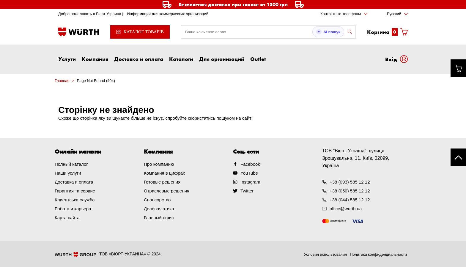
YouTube (249, 173)
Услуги (67, 59)
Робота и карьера (73, 208)
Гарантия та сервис (75, 190)
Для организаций (221, 59)
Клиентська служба (75, 199)
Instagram (250, 181)
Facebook (250, 164)
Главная (62, 80)
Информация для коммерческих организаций (167, 14)
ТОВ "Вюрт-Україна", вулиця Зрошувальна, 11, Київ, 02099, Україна (355, 158)
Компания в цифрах (164, 173)
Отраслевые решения (166, 190)
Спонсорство (157, 199)
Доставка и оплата (138, 59)
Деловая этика (159, 208)
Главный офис (159, 217)
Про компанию (159, 164)
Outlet (258, 59)
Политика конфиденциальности (378, 254)
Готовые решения (162, 181)
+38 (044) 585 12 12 (350, 199)
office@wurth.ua (346, 208)
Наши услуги (68, 173)
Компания (95, 59)
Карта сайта (67, 217)
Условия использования (325, 254)
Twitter (247, 190)
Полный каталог (71, 164)
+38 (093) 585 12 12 (350, 181)
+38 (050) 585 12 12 (350, 190)
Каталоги (181, 59)
